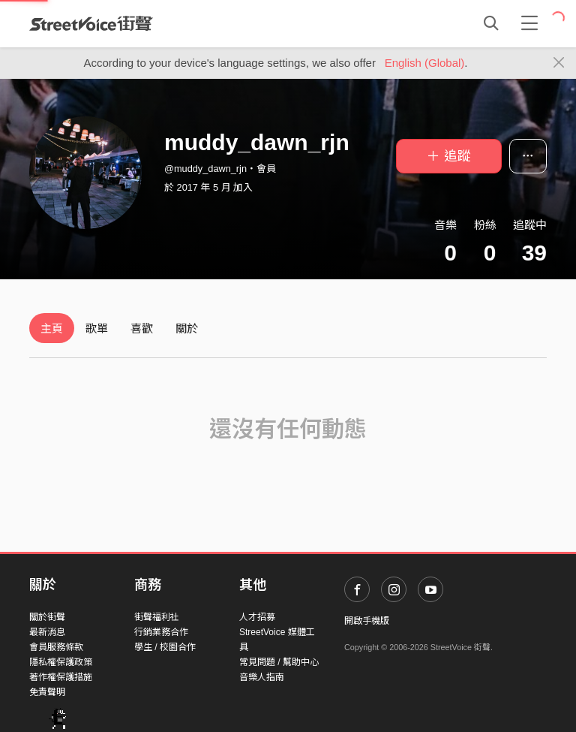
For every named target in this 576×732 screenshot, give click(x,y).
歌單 (97, 328)
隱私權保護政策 (60, 662)
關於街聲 (47, 617)
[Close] (559, 63)
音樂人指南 (261, 677)
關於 (187, 328)
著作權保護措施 (60, 677)
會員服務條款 (56, 647)
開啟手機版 (366, 621)
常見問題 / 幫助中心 (279, 662)
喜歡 (141, 328)
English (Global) (425, 62)
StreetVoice (91, 23)
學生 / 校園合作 (165, 647)
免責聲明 (47, 692)
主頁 (51, 328)
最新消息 (47, 632)
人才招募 (257, 617)
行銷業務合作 (161, 632)
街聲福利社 (156, 617)
